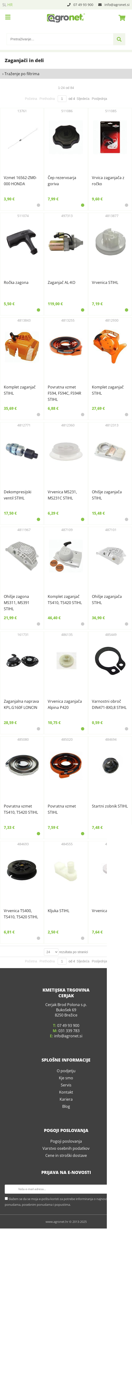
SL (4, 4)
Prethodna (47, 99)
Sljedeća (83, 99)
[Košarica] (120, 17)
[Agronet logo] (66, 17)
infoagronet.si (117, 4)
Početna (31, 99)
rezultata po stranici (73, 1340)
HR (10, 4)
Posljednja (99, 99)
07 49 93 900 (83, 4)
